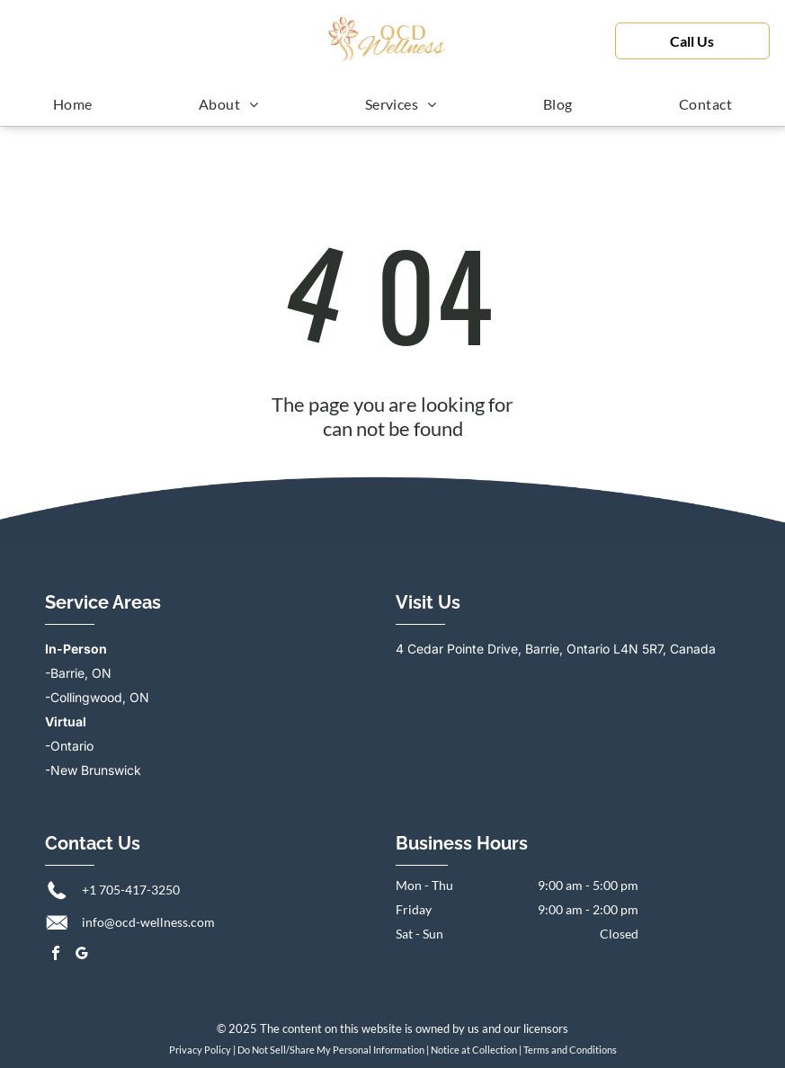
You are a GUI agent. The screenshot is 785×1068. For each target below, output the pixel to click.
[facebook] (56, 955)
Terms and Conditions (570, 1049)
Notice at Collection (474, 1049)
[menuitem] (73, 103)
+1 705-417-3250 (131, 889)
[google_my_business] (82, 955)
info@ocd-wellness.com (148, 922)
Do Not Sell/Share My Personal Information (330, 1049)
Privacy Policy (200, 1049)
